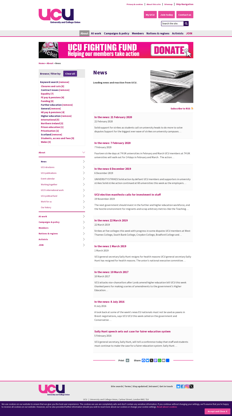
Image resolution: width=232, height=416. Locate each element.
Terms (127, 386)
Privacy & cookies (130, 4)
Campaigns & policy (116, 33)
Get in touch (166, 386)
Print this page (127, 360)
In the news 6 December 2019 (112, 169)
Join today (165, 14)
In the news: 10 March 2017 (111, 272)
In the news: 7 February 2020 (112, 143)
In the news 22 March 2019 (111, 220)
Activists (177, 33)
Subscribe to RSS (180, 108)
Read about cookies (167, 407)
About (84, 33)
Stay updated (140, 386)
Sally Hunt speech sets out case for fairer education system (132, 331)
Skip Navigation (184, 4)
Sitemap (167, 4)
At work (96, 33)
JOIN (189, 33)
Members (138, 33)
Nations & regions (157, 33)
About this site (152, 4)
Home (42, 63)
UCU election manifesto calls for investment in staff (127, 195)
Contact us (184, 14)
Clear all (70, 73)
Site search (117, 386)
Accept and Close (216, 411)
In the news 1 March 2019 (110, 246)
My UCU (148, 14)
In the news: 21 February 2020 (113, 117)
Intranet (153, 386)
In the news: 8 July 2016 (109, 302)
